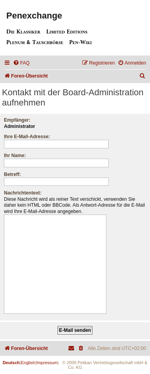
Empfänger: (17, 120)
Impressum (46, 362)
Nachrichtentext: (22, 193)
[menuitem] (21, 63)
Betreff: (12, 174)
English (28, 362)
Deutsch (11, 362)
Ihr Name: (15, 155)
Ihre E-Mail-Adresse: (27, 136)
